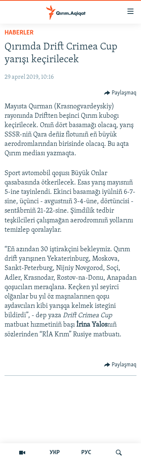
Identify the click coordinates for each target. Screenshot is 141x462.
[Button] (120, 93)
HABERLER (19, 32)
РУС (86, 453)
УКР (55, 453)
